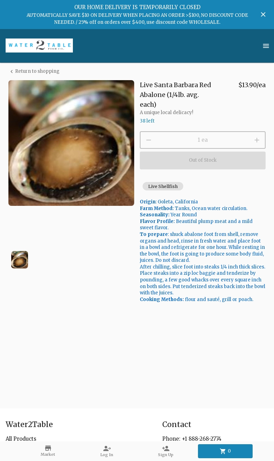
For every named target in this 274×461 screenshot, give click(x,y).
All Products (21, 438)
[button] (163, 186)
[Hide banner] (263, 14)
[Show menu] (266, 46)
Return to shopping (34, 71)
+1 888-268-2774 (201, 438)
